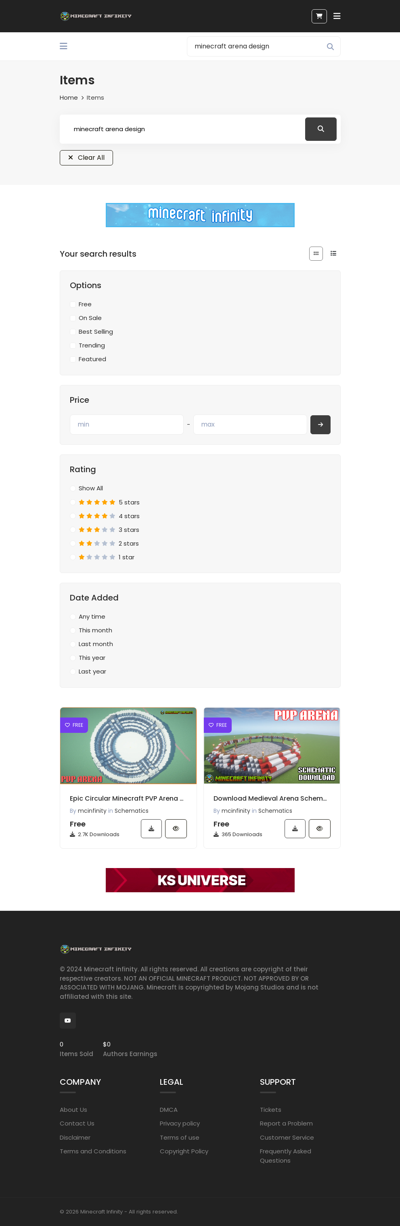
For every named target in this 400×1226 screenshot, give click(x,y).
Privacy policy (180, 1123)
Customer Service (287, 1137)
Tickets (270, 1109)
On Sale (90, 318)
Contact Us (77, 1123)
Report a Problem (286, 1123)
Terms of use (179, 1137)
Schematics (132, 811)
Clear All (86, 157)
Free (85, 304)
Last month (96, 644)
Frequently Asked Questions (285, 1156)
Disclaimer (75, 1137)
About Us (73, 1109)
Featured (92, 359)
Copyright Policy (184, 1151)
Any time (92, 616)
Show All (91, 488)
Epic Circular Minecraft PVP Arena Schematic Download (128, 798)
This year (92, 657)
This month (95, 630)
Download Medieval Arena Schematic (272, 798)
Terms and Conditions (93, 1151)
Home (69, 97)
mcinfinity (92, 811)
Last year (92, 671)
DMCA (169, 1109)
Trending (92, 345)
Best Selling (96, 331)
